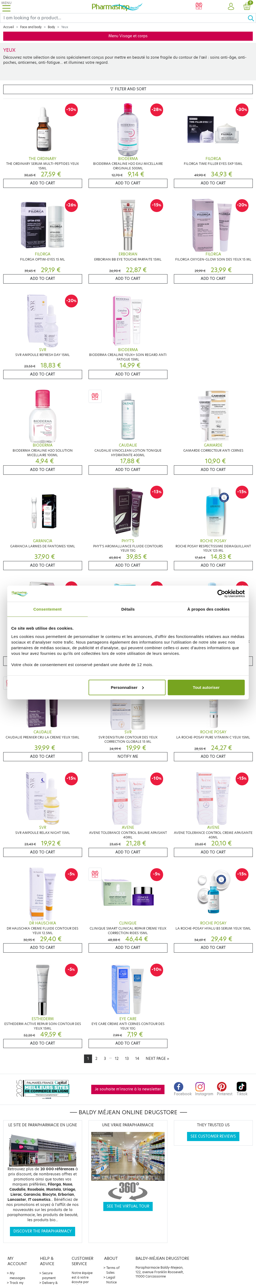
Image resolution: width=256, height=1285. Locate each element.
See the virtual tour (128, 1206)
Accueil (8, 27)
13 (127, 1058)
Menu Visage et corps (128, 36)
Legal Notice (111, 1279)
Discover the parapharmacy (42, 1231)
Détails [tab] (128, 609)
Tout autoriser (206, 687)
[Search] (124, 18)
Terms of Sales (113, 1270)
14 (137, 1058)
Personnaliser (127, 687)
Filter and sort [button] (128, 89)
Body (51, 27)
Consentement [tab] (47, 609)
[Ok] (251, 18)
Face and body (31, 27)
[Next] (157, 1058)
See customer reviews (213, 1136)
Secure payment (49, 1275)
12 (117, 1058)
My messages (17, 1275)
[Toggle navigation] (6, 6)
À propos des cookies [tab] (208, 609)
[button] (231, 6)
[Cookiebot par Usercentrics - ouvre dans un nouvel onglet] (221, 594)
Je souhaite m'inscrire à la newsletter (128, 1089)
